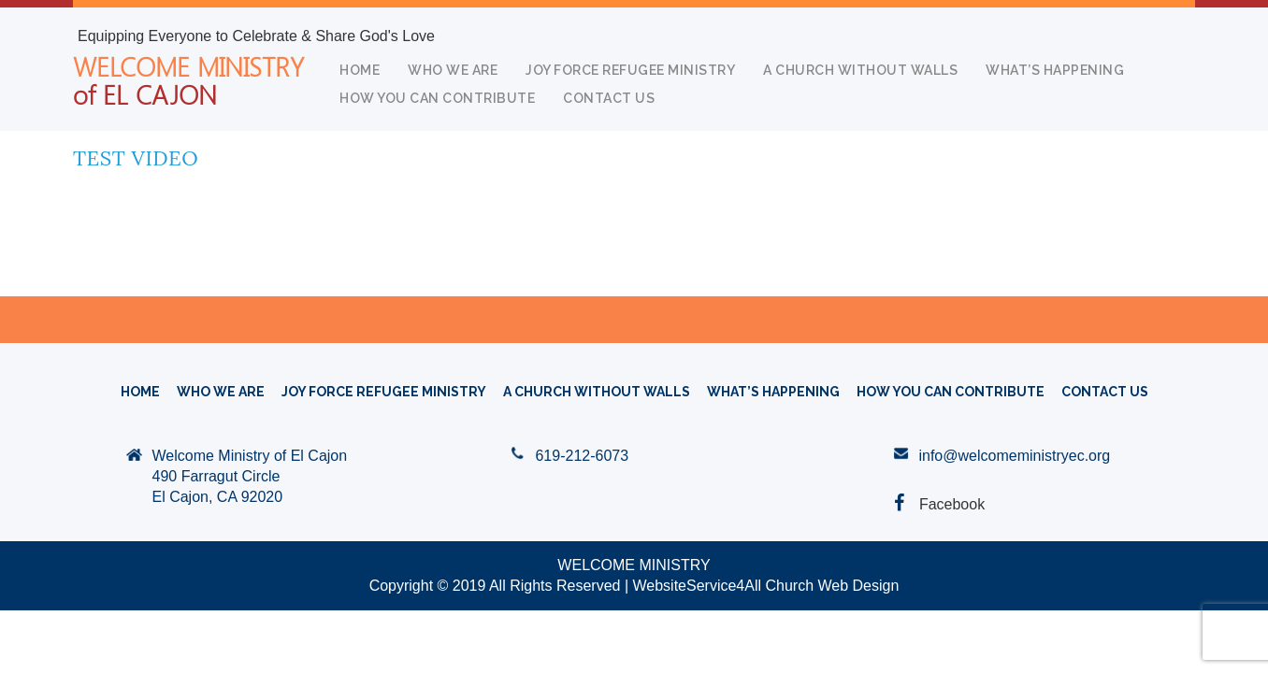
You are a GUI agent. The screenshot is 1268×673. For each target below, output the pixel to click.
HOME (359, 70)
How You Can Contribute (437, 98)
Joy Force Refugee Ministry (630, 70)
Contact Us (609, 98)
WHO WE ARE (452, 70)
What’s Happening (1055, 70)
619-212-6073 (581, 456)
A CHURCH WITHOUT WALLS (860, 70)
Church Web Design (832, 586)
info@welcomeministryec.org (1014, 456)
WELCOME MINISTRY (188, 79)
